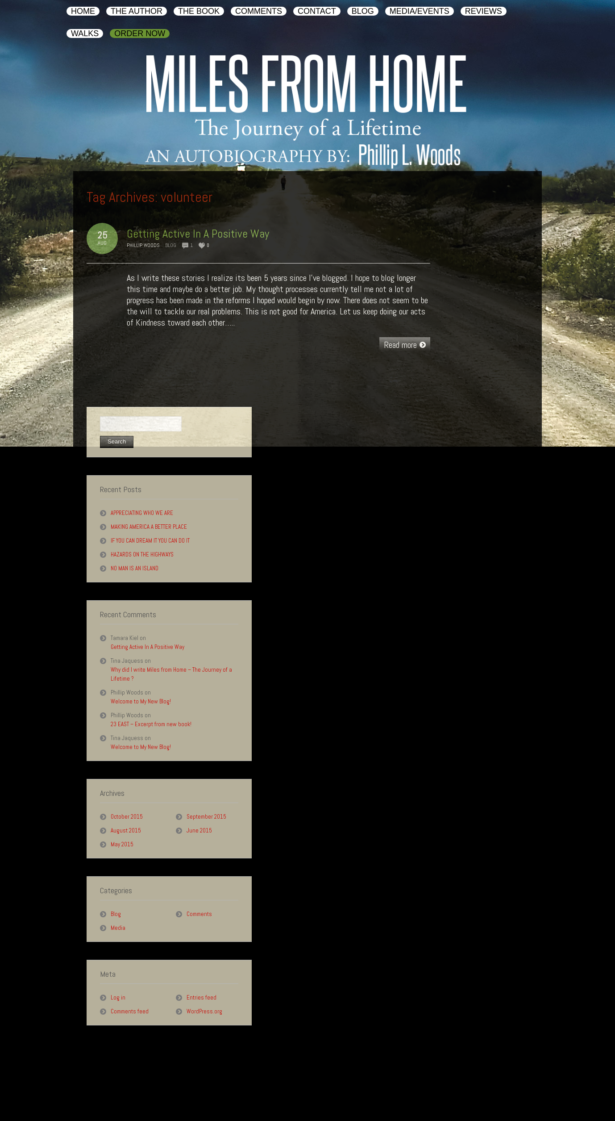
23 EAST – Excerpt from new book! (151, 724)
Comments (199, 914)
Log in (118, 997)
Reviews (287, 1082)
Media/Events (249, 1082)
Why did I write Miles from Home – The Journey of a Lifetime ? (171, 674)
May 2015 (122, 844)
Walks (317, 1082)
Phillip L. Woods (104, 1099)
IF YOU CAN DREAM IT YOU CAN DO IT (150, 540)
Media (118, 928)
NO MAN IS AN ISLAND (134, 568)
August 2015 (126, 830)
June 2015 (199, 830)
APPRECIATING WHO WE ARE (142, 513)
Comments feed (130, 1011)
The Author (84, 1082)
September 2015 (206, 816)
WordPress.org (204, 1011)
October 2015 (127, 816)
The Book (119, 1082)
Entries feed (201, 997)
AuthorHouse (553, 1099)
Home (52, 1082)
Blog (170, 245)
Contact (188, 1082)
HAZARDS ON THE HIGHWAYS (142, 554)
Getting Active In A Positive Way (198, 233)
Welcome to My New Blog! (141, 701)
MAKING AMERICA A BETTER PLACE (149, 527)
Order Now (348, 1082)
